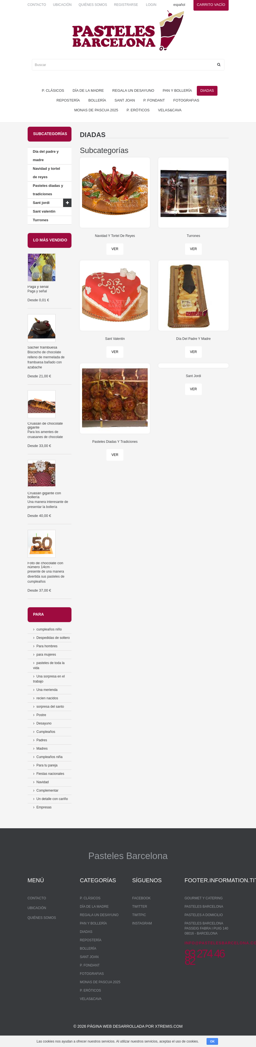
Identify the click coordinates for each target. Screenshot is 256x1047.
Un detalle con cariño (52, 799)
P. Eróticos (138, 110)
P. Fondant (154, 100)
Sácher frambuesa (42, 347)
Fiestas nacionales (50, 774)
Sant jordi (41, 203)
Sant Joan (124, 100)
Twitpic (139, 915)
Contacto (37, 5)
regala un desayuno (133, 90)
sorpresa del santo (50, 707)
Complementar (48, 790)
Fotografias (186, 100)
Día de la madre (88, 90)
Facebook (141, 898)
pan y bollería (177, 90)
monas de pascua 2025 (96, 110)
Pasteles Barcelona (204, 907)
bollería (97, 100)
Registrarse (126, 5)
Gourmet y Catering (203, 898)
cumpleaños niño (49, 629)
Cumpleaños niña (50, 757)
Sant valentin (44, 211)
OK (212, 1041)
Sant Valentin (115, 339)
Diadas (207, 90)
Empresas (44, 807)
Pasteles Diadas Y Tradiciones (114, 442)
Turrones (40, 220)
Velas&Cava (169, 110)
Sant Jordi (193, 376)
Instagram (142, 923)
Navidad (43, 782)
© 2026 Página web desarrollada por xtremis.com (128, 1026)
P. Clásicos (53, 90)
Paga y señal (38, 286)
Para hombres (47, 646)
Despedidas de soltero (53, 638)
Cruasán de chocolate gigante (45, 425)
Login (151, 5)
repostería (68, 100)
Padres (42, 740)
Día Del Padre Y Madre (193, 339)
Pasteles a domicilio (204, 915)
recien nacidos (47, 698)
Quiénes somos (92, 5)
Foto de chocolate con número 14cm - (45, 565)
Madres (42, 748)
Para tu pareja (47, 765)
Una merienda (47, 690)
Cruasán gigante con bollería (44, 495)
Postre (41, 715)
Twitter (139, 907)
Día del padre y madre (46, 155)
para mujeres (46, 655)
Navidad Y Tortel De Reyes (115, 236)
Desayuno (44, 723)
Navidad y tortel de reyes (46, 172)
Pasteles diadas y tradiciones (48, 189)
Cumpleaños (46, 732)
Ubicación (62, 5)
